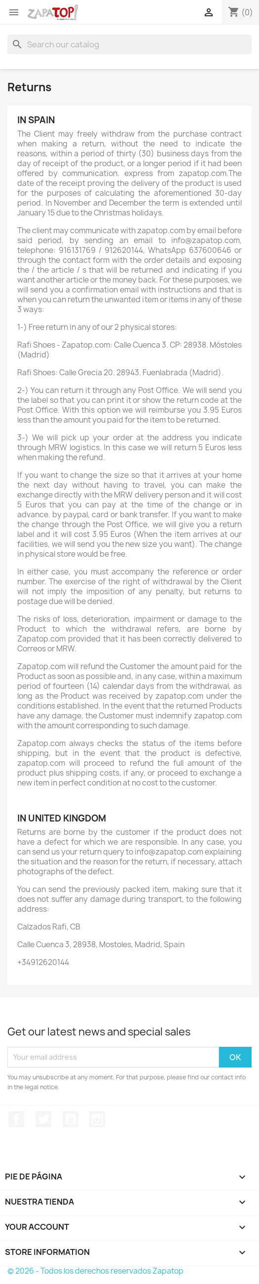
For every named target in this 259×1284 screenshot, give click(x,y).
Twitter (43, 1119)
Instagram (97, 1119)
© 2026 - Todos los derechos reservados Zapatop (95, 1271)
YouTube (70, 1119)
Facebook (16, 1119)
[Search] (129, 44)
